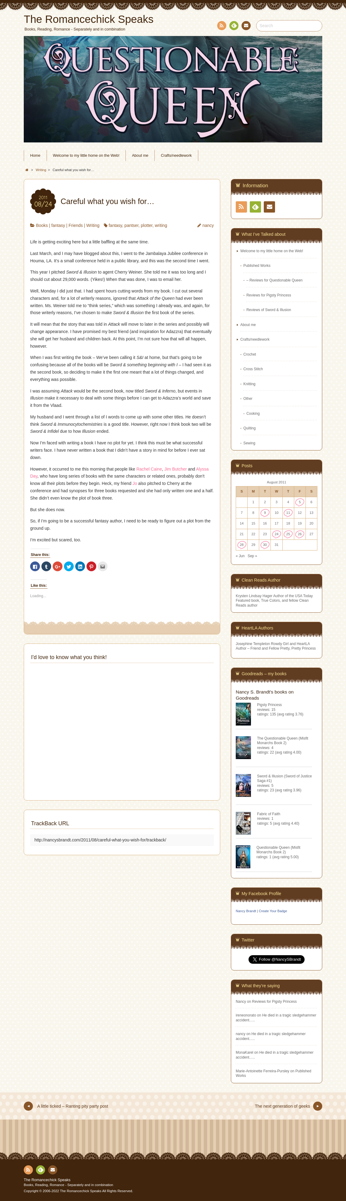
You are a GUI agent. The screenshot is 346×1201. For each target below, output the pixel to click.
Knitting (249, 384)
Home (35, 155)
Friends (76, 225)
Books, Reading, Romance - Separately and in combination (68, 1185)
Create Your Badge (273, 911)
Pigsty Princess (269, 705)
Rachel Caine (149, 469)
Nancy (241, 1001)
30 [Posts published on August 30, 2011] (265, 545)
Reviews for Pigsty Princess (268, 295)
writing (161, 225)
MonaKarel (244, 1052)
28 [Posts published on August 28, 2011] (242, 545)
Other (247, 398)
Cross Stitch (253, 369)
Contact (245, 26)
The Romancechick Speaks (47, 1180)
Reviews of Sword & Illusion (268, 310)
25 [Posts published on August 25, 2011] (288, 534)
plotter (146, 225)
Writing (92, 225)
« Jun (240, 556)
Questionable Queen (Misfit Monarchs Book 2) (278, 849)
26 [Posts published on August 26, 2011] (300, 534)
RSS (221, 26)
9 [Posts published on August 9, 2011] (265, 512)
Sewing (249, 443)
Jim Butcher (175, 469)
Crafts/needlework (176, 155)
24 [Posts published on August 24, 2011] (277, 534)
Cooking (253, 413)
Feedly (233, 26)
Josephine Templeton (253, 644)
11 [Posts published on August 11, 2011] (288, 512)
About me (140, 155)
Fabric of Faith (268, 814)
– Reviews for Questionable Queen (274, 280)
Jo (134, 483)
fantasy (58, 225)
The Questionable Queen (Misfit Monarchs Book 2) (282, 740)
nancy (208, 225)
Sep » (252, 556)
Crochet (249, 354)
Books (42, 225)
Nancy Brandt (246, 911)
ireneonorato (246, 1015)
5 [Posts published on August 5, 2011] (300, 502)
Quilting (249, 428)
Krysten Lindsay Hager (254, 596)
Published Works (256, 266)
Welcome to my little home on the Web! (86, 155)
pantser (132, 225)
